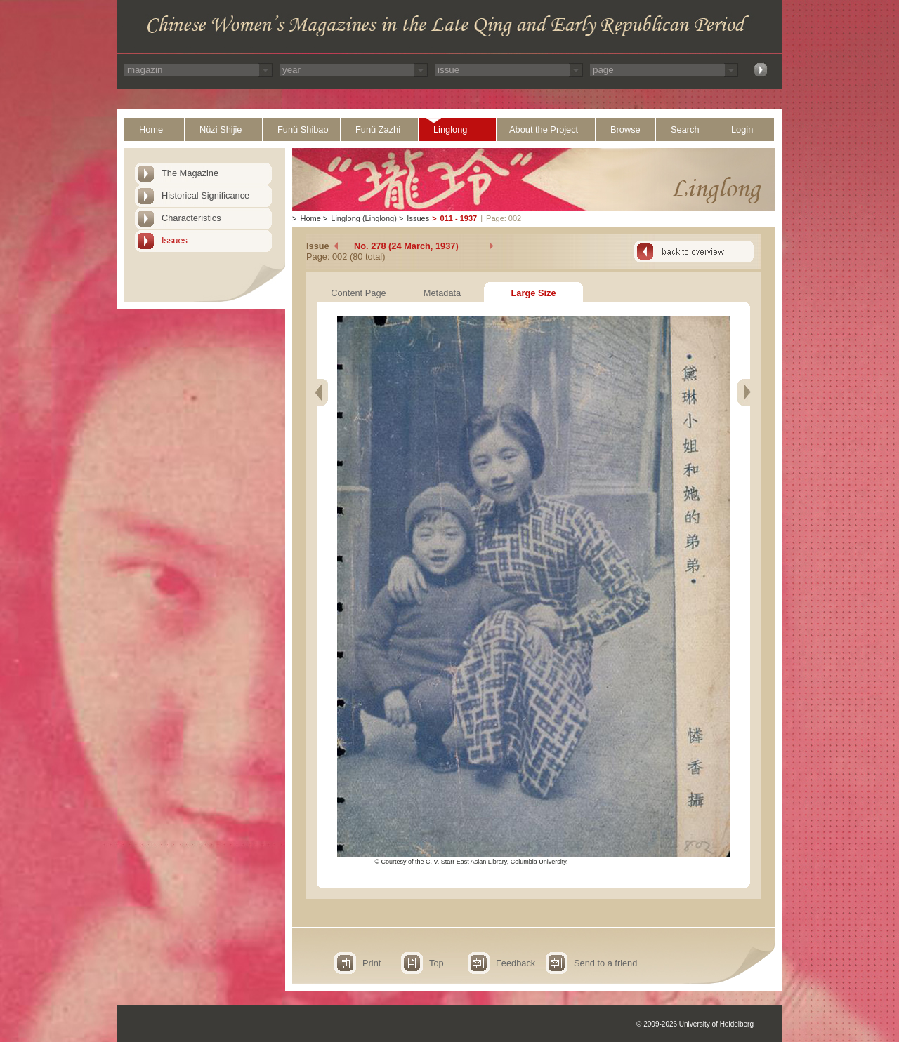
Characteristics (191, 218)
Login (742, 129)
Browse (625, 129)
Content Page (358, 293)
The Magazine (190, 173)
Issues (175, 240)
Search (685, 129)
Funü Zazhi (377, 129)
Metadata (442, 293)
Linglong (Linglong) (364, 218)
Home (151, 129)
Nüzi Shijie (220, 129)
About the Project (543, 129)
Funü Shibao (303, 129)
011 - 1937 (459, 218)
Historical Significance (205, 195)
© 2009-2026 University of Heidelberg (695, 1024)
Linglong (450, 129)
